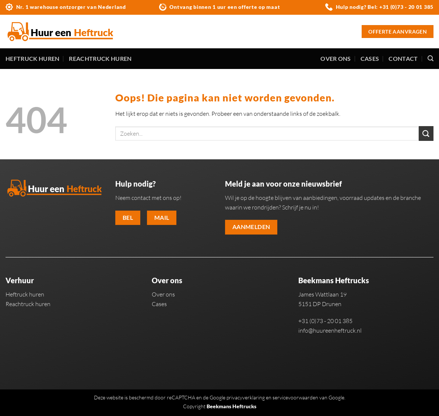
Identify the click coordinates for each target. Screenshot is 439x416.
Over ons (335, 58)
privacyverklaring (245, 397)
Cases (370, 58)
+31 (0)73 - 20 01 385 (406, 7)
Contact (403, 58)
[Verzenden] (426, 133)
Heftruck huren (32, 58)
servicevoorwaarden (295, 397)
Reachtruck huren (100, 58)
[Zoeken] (430, 58)
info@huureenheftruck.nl (330, 330)
